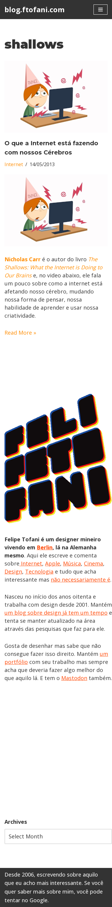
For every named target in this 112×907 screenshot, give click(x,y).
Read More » (20, 332)
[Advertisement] (56, 750)
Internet (13, 164)
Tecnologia (39, 571)
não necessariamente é (80, 579)
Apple (52, 563)
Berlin (45, 547)
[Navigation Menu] (100, 9)
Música (72, 563)
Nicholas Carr (22, 259)
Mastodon (74, 678)
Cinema (93, 563)
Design (13, 571)
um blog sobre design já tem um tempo (56, 612)
